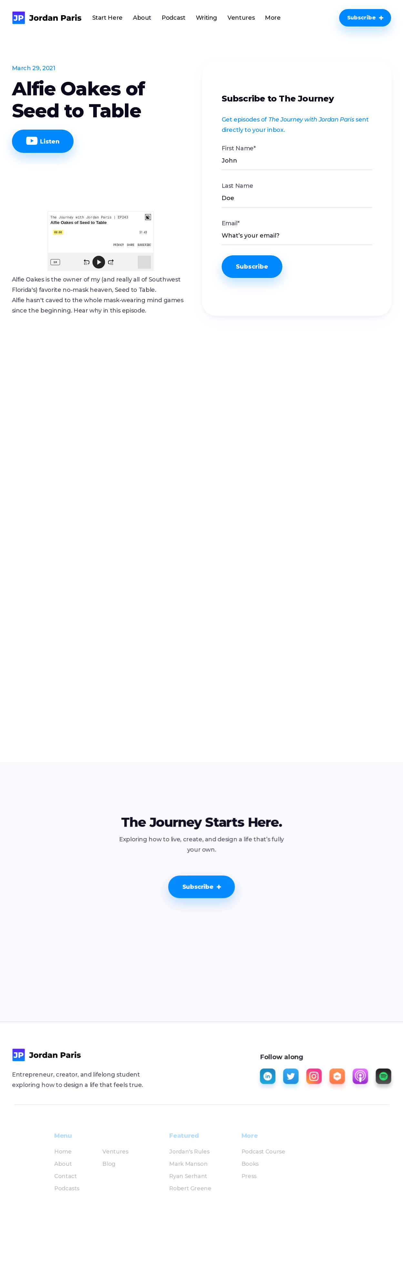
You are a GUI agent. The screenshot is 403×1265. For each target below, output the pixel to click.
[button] (273, 18)
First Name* (239, 148)
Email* (231, 223)
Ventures (241, 17)
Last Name (237, 186)
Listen (43, 141)
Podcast (173, 17)
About (142, 17)
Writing (206, 17)
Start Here (107, 17)
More (273, 17)
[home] (47, 18)
